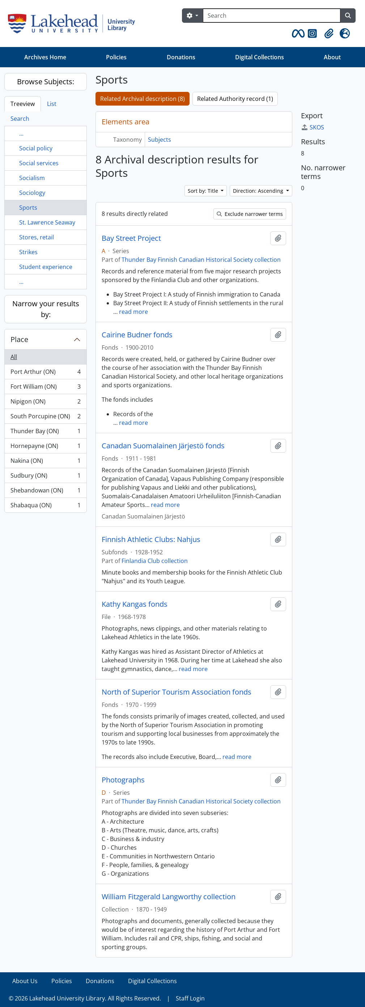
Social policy (35, 148)
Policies (116, 57)
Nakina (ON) (45, 462)
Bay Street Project (131, 238)
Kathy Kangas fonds (134, 604)
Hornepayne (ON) (45, 447)
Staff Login (190, 998)
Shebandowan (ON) (45, 492)
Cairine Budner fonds (137, 334)
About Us (25, 981)
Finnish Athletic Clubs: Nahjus (151, 539)
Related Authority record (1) (235, 99)
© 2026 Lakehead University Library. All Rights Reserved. (85, 998)
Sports (28, 208)
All (13, 357)
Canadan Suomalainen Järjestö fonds (163, 445)
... (21, 133)
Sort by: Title (204, 190)
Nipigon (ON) (45, 403)
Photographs (123, 780)
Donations (181, 57)
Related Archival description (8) (142, 99)
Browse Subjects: (45, 81)
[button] (297, 34)
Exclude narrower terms (250, 213)
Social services (39, 163)
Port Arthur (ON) (45, 373)
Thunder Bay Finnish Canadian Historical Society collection (201, 260)
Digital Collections (259, 57)
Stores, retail (36, 237)
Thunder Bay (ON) (45, 433)
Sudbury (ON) (45, 477)
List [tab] (51, 104)
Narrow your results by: (45, 309)
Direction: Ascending (259, 190)
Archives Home (45, 57)
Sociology (32, 193)
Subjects (159, 140)
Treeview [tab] (22, 104)
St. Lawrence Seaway (47, 222)
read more (133, 312)
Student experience (45, 267)
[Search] (272, 15)
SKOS (312, 127)
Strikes (28, 252)
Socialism (32, 178)
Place (19, 339)
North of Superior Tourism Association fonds (176, 692)
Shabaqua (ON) (45, 506)
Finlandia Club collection (155, 561)
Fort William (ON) (45, 388)
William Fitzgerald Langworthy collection (168, 896)
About (332, 57)
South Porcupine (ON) (45, 418)
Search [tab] (19, 119)
